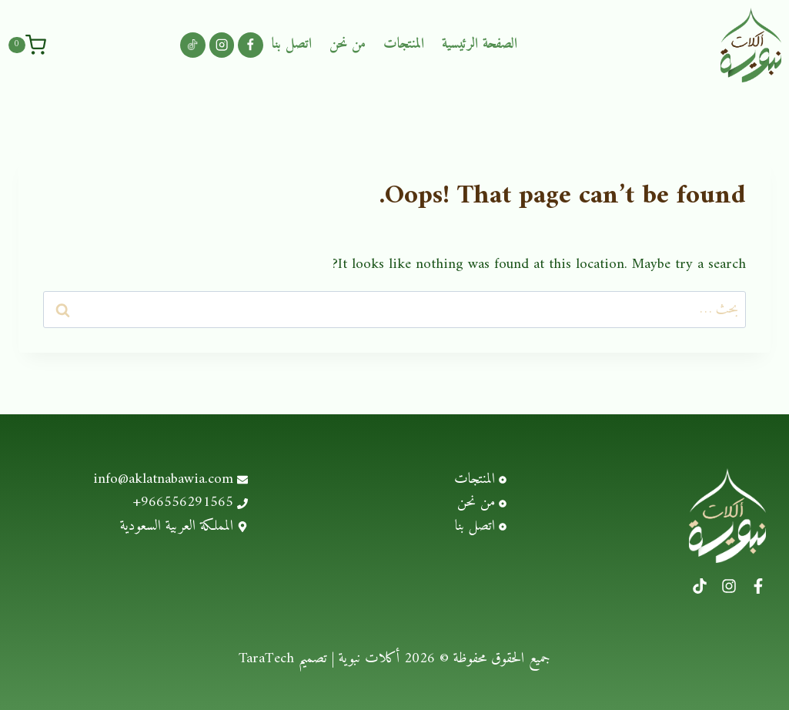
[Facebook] (250, 45)
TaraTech (266, 658)
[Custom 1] (193, 45)
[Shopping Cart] (27, 44)
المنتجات (403, 44)
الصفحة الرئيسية (479, 44)
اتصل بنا (292, 44)
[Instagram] (222, 45)
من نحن (347, 44)
